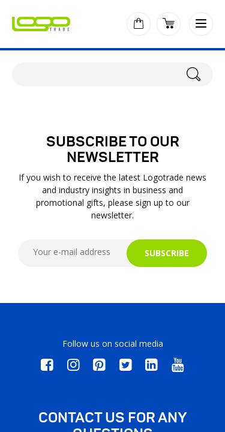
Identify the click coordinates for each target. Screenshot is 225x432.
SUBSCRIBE (167, 253)
